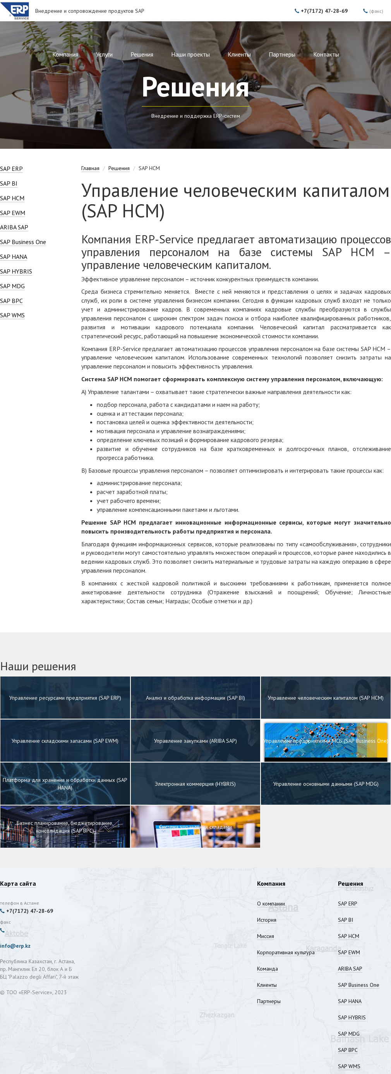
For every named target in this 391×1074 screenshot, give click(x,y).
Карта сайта (18, 883)
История (266, 919)
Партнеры (282, 54)
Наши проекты (190, 54)
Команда (267, 968)
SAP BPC (11, 301)
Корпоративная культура (286, 952)
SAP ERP (11, 168)
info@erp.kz (15, 945)
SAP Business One (23, 242)
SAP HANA (13, 256)
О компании (271, 903)
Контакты (326, 54)
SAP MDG (12, 286)
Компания (65, 54)
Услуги (104, 54)
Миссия (265, 936)
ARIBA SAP (14, 227)
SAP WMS (12, 315)
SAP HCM (12, 198)
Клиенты (239, 54)
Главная (90, 168)
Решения (141, 54)
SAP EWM (12, 213)
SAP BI (8, 183)
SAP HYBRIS (16, 271)
